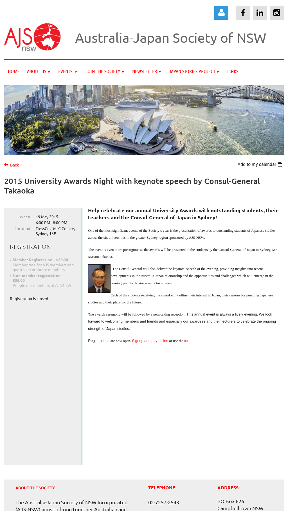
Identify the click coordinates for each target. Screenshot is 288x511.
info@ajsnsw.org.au (170, 427)
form (188, 341)
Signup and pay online (150, 341)
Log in (221, 13)
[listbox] (260, 164)
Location (22, 228)
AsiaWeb (130, 484)
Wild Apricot (217, 504)
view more (27, 453)
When (25, 216)
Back (14, 165)
